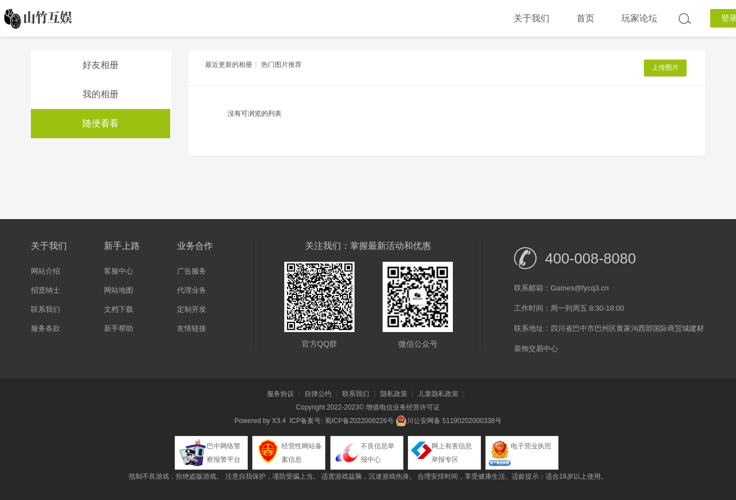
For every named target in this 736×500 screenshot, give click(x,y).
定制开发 (191, 309)
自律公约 (318, 394)
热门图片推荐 (281, 65)
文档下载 (118, 309)
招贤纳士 (45, 290)
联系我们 (45, 309)
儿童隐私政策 (438, 394)
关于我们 (531, 18)
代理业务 (191, 290)
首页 (585, 18)
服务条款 (45, 328)
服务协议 (280, 394)
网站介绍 (45, 271)
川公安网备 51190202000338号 (449, 420)
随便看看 (101, 123)
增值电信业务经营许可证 (403, 407)
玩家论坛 (639, 18)
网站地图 (118, 290)
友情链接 (191, 328)
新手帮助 (118, 328)
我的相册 (101, 94)
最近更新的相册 (228, 65)
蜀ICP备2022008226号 (359, 421)
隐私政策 (393, 394)
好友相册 (101, 65)
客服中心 (118, 271)
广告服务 (191, 271)
